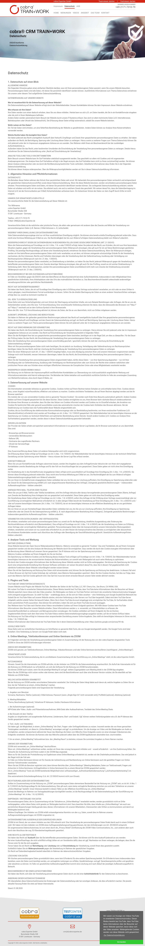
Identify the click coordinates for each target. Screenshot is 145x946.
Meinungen (65, 13)
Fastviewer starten (127, 1)
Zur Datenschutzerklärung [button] (114, 935)
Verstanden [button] (121, 942)
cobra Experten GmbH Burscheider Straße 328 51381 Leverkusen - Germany (19, 211)
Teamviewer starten (107, 1)
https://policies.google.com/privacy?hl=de (106, 622)
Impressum (58, 6)
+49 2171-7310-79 (22, 218)
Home (56, 13)
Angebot (85, 13)
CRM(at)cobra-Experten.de (24, 221)
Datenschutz (70, 6)
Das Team (95, 13)
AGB (78, 6)
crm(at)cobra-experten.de (72, 932)
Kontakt (105, 13)
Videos (76, 13)
